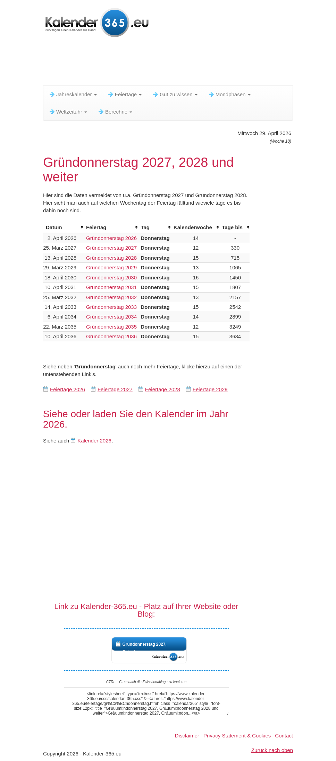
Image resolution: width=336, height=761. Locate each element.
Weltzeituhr (68, 112)
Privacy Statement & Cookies (237, 735)
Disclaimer (187, 735)
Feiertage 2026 (67, 389)
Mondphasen (229, 94)
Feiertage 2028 (162, 389)
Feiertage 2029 (210, 389)
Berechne (115, 112)
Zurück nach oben (272, 750)
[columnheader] (63, 227)
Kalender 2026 (94, 441)
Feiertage (124, 94)
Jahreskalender (73, 94)
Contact (284, 735)
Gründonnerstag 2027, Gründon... (145, 648)
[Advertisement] (169, 64)
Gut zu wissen (174, 94)
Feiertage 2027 (115, 389)
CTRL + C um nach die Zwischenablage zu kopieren (146, 682)
